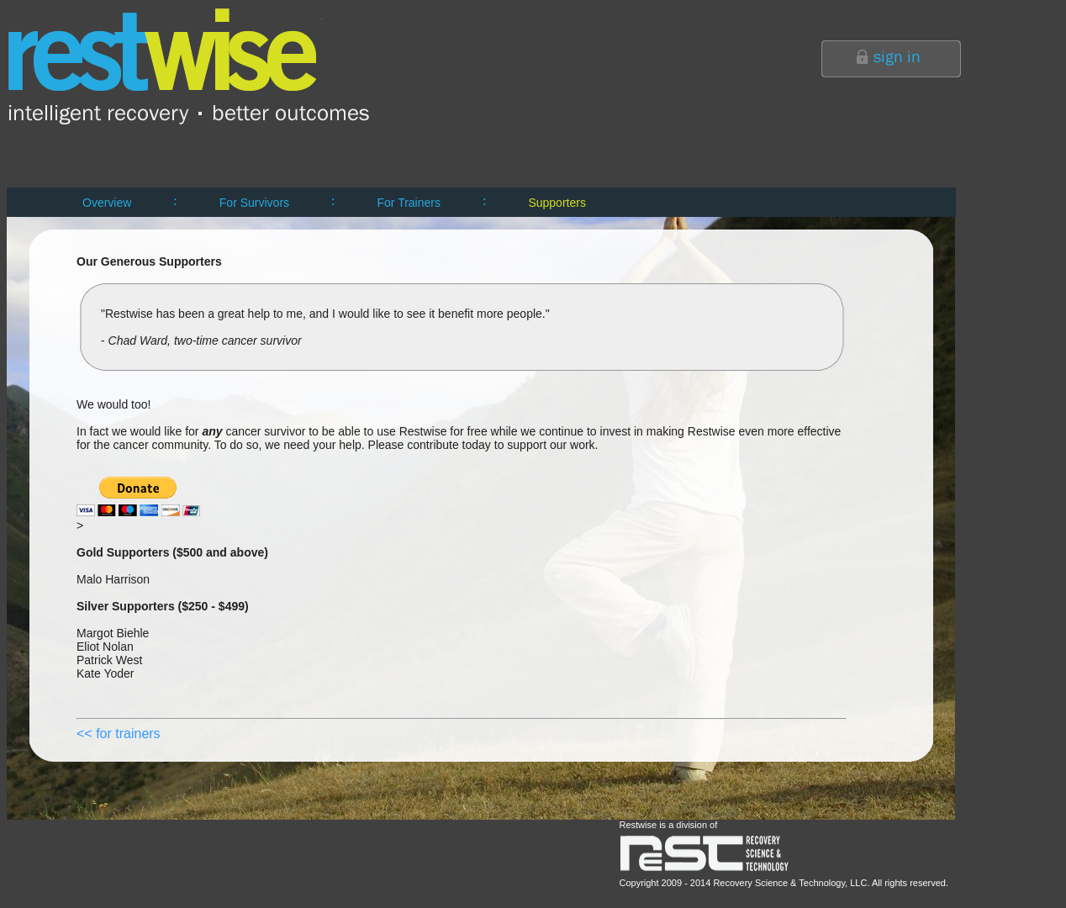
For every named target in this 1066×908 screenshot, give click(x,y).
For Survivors (254, 202)
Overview (106, 202)
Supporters (556, 202)
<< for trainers (119, 733)
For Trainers (409, 202)
